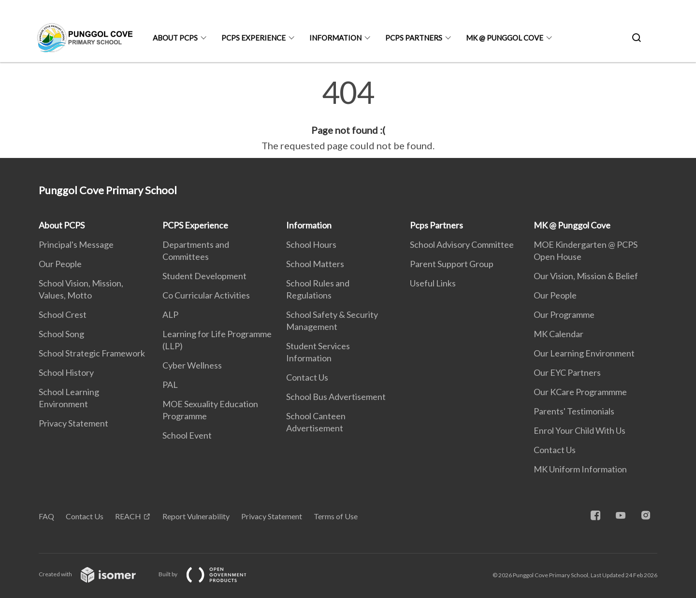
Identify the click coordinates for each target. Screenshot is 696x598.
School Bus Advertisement (336, 396)
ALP (170, 314)
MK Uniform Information (580, 469)
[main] (348, 115)
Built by (210, 574)
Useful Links (433, 283)
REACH (128, 516)
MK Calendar (558, 333)
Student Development (204, 276)
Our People (60, 263)
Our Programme (564, 314)
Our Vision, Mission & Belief (586, 276)
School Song (61, 333)
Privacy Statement (73, 423)
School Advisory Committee (462, 244)
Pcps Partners (413, 37)
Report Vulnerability (196, 516)
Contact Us (307, 377)
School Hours (311, 244)
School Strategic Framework (92, 353)
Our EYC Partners (567, 372)
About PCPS (175, 37)
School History (66, 372)
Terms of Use (336, 516)
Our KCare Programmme (580, 391)
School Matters (315, 263)
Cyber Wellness (192, 365)
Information (335, 37)
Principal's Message (76, 244)
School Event (187, 435)
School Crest (63, 314)
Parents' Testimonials (574, 411)
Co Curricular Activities (206, 295)
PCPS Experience (253, 37)
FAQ (46, 516)
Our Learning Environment (584, 353)
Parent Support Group (451, 263)
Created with (95, 574)
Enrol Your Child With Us (579, 430)
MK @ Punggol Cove (504, 37)
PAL (170, 384)
